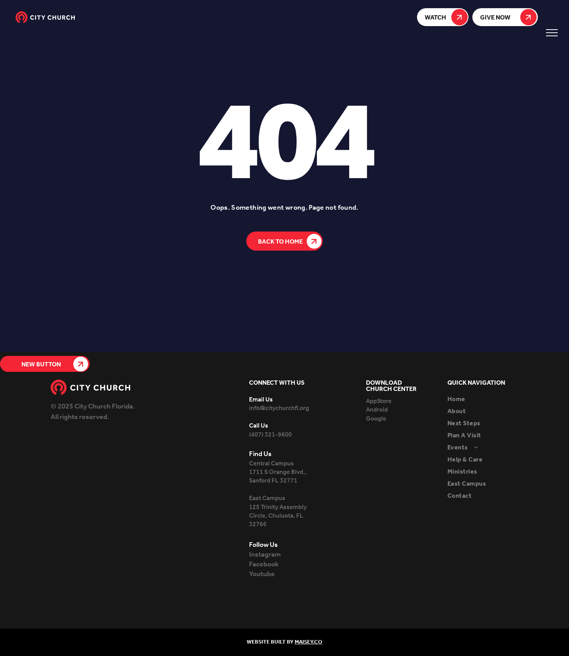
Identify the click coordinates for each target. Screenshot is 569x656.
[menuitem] (482, 399)
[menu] (552, 33)
